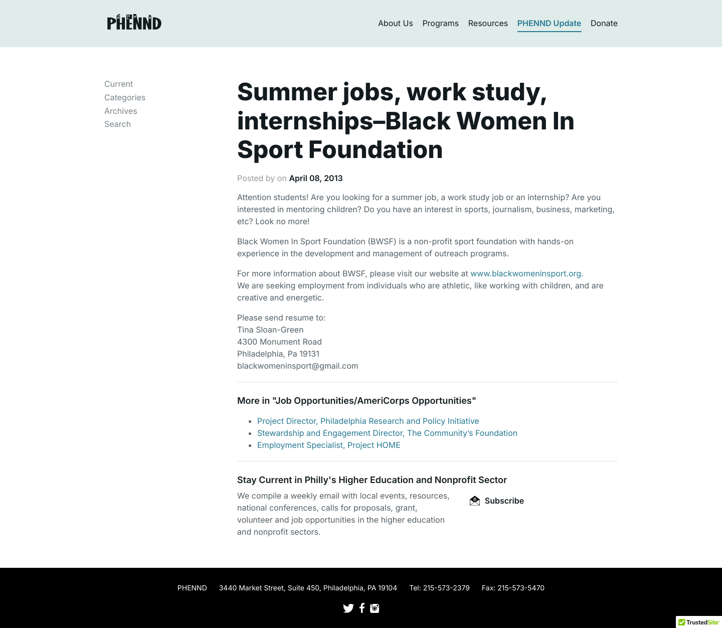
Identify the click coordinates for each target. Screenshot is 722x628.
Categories (124, 97)
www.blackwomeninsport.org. (527, 273)
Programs (440, 23)
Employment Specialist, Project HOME (329, 445)
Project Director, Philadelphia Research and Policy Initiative (368, 421)
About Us (395, 23)
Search (117, 124)
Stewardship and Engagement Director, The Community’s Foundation (387, 433)
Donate (604, 23)
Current (118, 84)
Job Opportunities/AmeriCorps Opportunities (373, 401)
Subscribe (497, 501)
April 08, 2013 (315, 178)
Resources (488, 23)
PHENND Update (549, 23)
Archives (120, 111)
